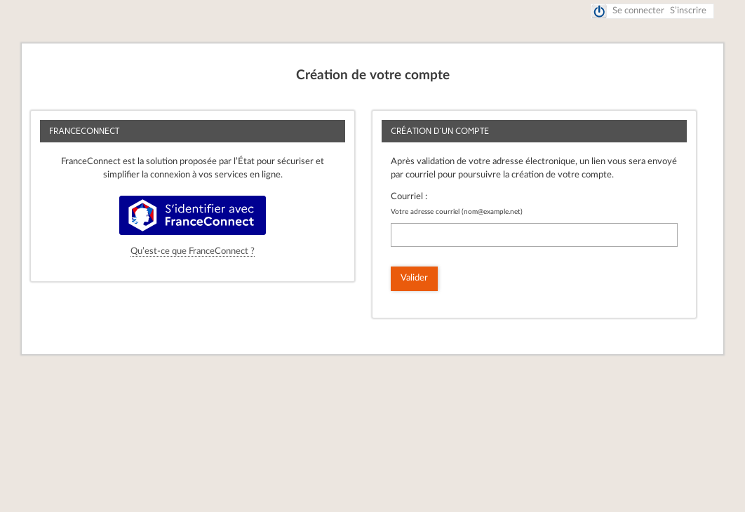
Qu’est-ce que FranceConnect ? (192, 251)
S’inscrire (688, 10)
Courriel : (409, 196)
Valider (414, 278)
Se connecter (638, 10)
